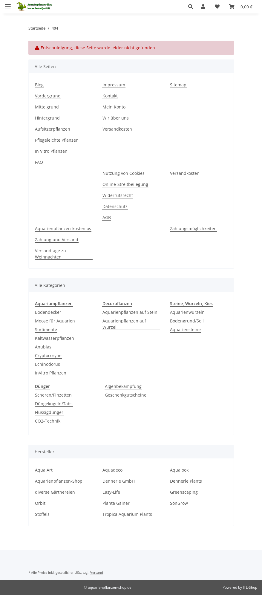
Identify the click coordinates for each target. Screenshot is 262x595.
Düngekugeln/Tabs (54, 403)
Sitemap (178, 85)
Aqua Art (44, 470)
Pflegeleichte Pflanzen (57, 140)
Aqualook (179, 470)
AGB (106, 217)
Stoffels (42, 514)
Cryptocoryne (48, 355)
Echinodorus (47, 364)
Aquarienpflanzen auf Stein (129, 312)
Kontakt (110, 96)
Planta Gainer (116, 503)
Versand (96, 572)
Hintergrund (47, 118)
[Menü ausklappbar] (8, 3)
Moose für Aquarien (55, 321)
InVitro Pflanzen (50, 373)
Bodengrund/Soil (187, 321)
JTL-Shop (250, 587)
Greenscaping (184, 492)
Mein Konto (113, 107)
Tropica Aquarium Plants (127, 514)
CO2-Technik (47, 421)
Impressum (113, 85)
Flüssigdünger (49, 412)
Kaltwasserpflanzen (54, 338)
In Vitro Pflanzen (51, 151)
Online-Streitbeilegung (125, 184)
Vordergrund (48, 96)
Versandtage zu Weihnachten (50, 254)
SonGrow (179, 503)
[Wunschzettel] (217, 7)
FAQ (39, 162)
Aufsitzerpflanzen (52, 129)
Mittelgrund (47, 107)
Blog (39, 85)
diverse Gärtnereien (55, 492)
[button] (192, 7)
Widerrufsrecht (117, 195)
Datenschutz (115, 206)
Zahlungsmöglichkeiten (193, 228)
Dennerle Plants (186, 481)
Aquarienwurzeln (187, 312)
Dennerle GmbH (118, 481)
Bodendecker (48, 312)
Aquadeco (112, 470)
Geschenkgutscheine (125, 395)
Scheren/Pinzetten (53, 395)
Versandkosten (117, 129)
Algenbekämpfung (123, 386)
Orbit (40, 503)
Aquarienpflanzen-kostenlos (63, 228)
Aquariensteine (185, 329)
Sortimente (46, 329)
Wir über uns (115, 118)
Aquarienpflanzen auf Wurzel (124, 324)
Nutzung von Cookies (123, 173)
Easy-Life (111, 492)
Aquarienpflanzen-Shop (58, 481)
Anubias (43, 347)
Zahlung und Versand (56, 239)
